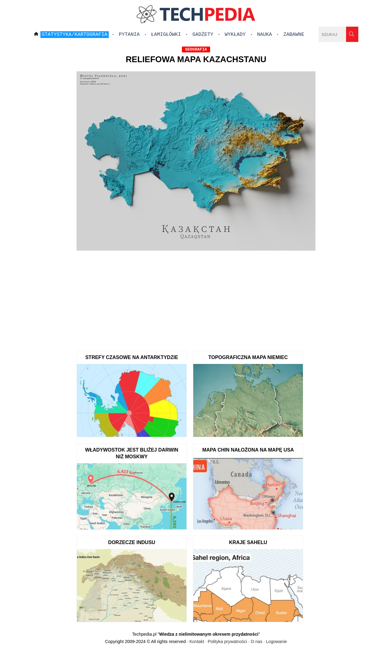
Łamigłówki (166, 34)
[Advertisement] (196, 299)
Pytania (129, 34)
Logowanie (276, 641)
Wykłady (235, 34)
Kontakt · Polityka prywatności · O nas (225, 641)
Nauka (264, 34)
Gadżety (202, 34)
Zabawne (293, 34)
